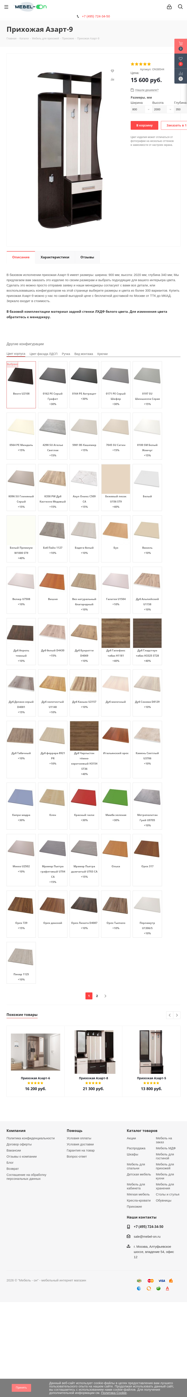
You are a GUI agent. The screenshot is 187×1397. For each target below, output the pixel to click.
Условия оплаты (79, 1138)
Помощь (74, 1130)
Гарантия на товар (81, 1150)
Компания (16, 1130)
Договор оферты (19, 1144)
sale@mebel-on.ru (147, 1236)
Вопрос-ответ (77, 1156)
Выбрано (12, 364)
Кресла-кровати (138, 1200)
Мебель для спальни (136, 1166)
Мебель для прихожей (165, 1166)
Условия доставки (80, 1144)
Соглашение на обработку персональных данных (26, 1176)
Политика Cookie (114, 1393)
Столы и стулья (167, 1194)
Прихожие (134, 1206)
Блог (10, 1162)
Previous (170, 1015)
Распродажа (136, 1148)
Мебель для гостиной (165, 1156)
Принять (21, 1387)
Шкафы (132, 1154)
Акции (131, 1138)
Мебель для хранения (165, 1186)
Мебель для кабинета (136, 1186)
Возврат (13, 1168)
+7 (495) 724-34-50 (96, 16)
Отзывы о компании (22, 1156)
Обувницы (163, 1200)
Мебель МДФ (166, 1148)
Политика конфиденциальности (31, 1138)
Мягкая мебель (138, 1194)
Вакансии (14, 1150)
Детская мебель (139, 1174)
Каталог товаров (142, 1130)
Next (176, 1015)
